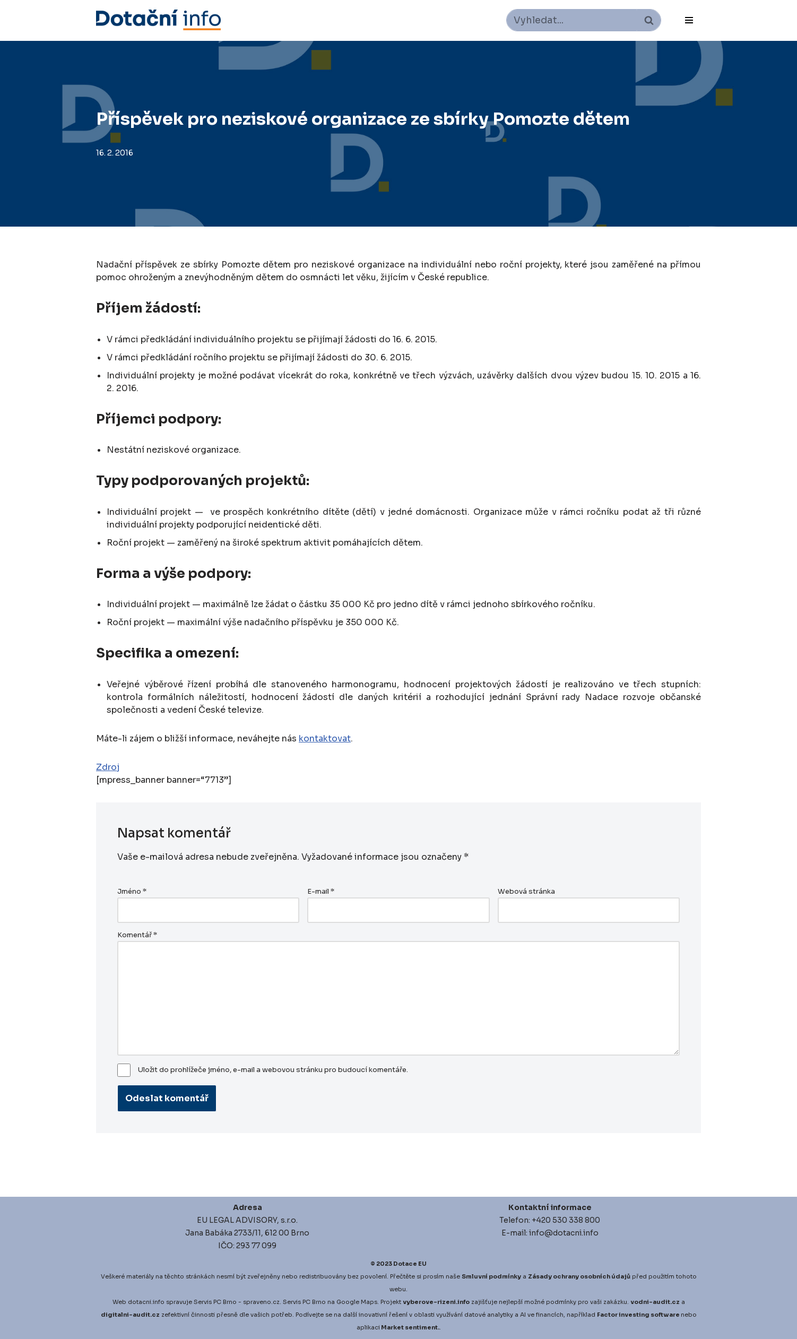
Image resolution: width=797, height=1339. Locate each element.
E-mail (320, 891)
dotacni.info (146, 1302)
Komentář (137, 935)
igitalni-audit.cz (133, 1314)
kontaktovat (325, 738)
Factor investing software (638, 1314)
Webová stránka (526, 891)
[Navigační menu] (689, 20)
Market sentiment (409, 1327)
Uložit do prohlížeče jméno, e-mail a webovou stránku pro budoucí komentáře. (273, 1070)
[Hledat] (572, 20)
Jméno (131, 891)
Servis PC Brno (215, 1302)
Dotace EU (410, 1263)
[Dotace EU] (158, 20)
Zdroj (107, 767)
